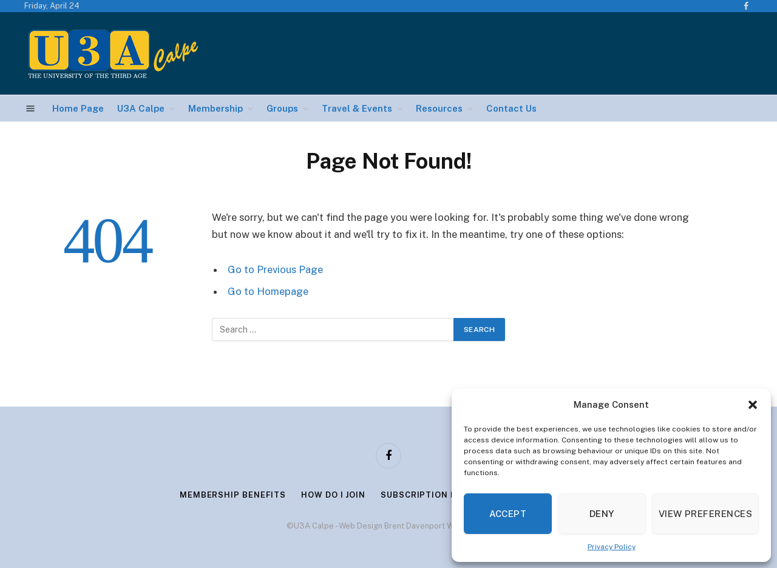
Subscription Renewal (436, 494)
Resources (439, 108)
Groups (282, 108)
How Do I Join (333, 494)
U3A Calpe (141, 108)
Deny (601, 514)
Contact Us (511, 108)
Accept (508, 514)
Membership (215, 108)
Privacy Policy (612, 547)
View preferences (705, 514)
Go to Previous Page (275, 269)
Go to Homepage (268, 291)
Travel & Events (357, 108)
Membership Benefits (233, 494)
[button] (753, 405)
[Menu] (31, 108)
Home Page (78, 108)
